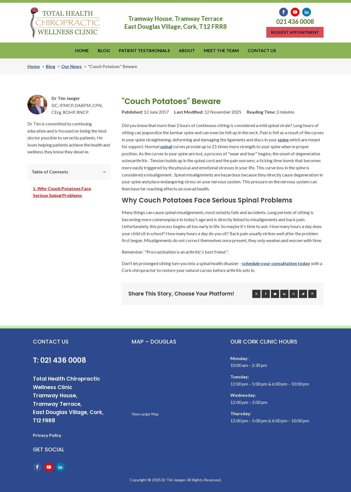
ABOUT (187, 50)
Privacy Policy (47, 435)
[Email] (275, 294)
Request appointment (295, 32)
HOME (82, 50)
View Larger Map (145, 414)
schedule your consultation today (276, 263)
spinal (166, 146)
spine (283, 139)
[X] (256, 294)
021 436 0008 (295, 22)
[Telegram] (303, 294)
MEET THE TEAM (221, 50)
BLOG (104, 50)
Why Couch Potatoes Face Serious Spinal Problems (62, 192)
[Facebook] (266, 294)
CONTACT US (262, 50)
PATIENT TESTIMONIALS (144, 50)
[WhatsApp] (294, 294)
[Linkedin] (284, 294)
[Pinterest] (312, 294)
